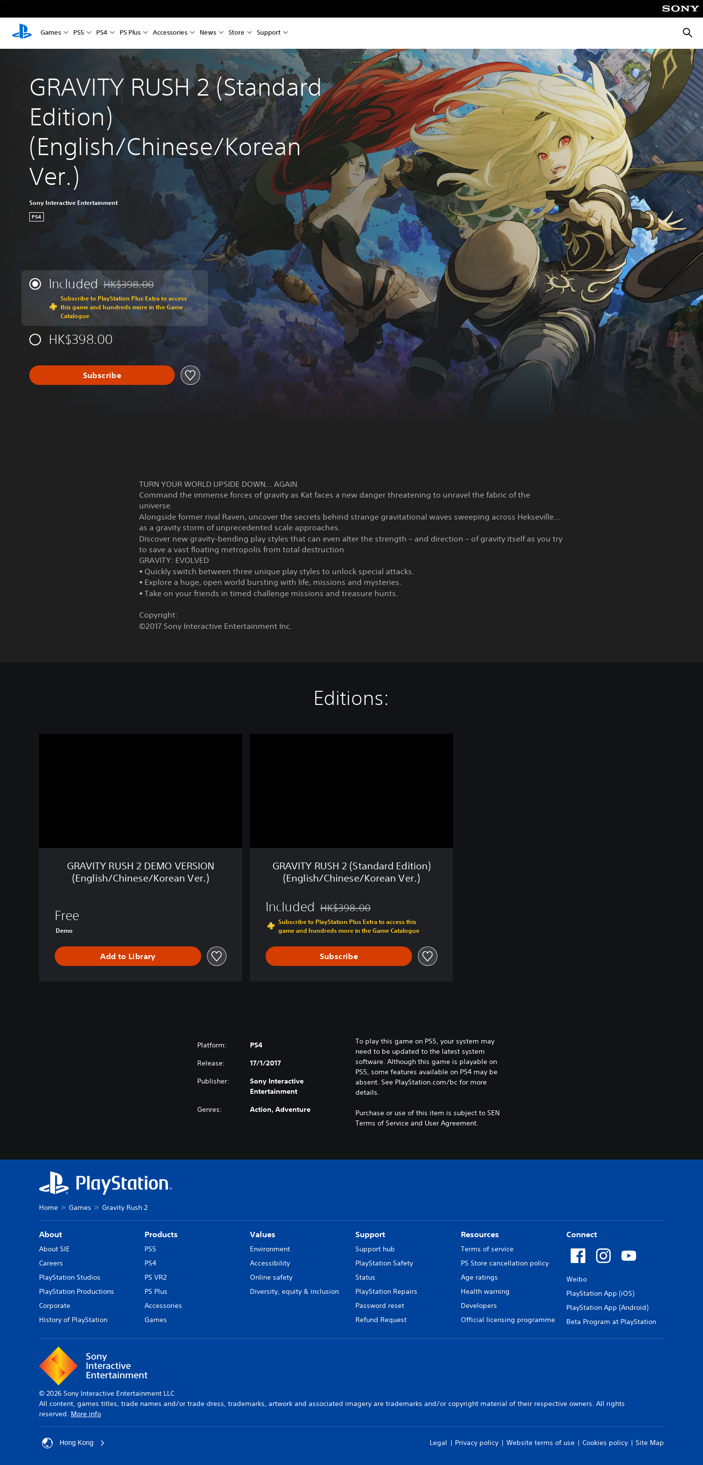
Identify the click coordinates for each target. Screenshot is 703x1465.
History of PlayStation (73, 1319)
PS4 (101, 33)
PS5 (78, 33)
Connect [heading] (581, 1234)
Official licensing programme (508, 1319)
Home (48, 1207)
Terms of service (487, 1248)
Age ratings (479, 1277)
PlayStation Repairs (386, 1291)
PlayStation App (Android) (607, 1307)
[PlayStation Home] (22, 33)
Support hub (375, 1248)
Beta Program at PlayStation (611, 1321)
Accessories (170, 33)
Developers (479, 1305)
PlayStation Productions (76, 1291)
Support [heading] (370, 1234)
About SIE (54, 1248)
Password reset (379, 1305)
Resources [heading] (480, 1234)
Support (269, 33)
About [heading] (50, 1234)
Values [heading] (262, 1234)
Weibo (576, 1279)
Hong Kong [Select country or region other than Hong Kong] (73, 1443)
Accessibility (270, 1263)
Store (236, 33)
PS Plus (130, 33)
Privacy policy (476, 1442)
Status (365, 1277)
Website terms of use (540, 1442)
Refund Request (381, 1319)
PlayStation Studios (70, 1277)
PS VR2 (155, 1277)
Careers (51, 1263)
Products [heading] (161, 1234)
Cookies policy (605, 1442)
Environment (270, 1248)
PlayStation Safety (384, 1263)
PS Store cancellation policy (505, 1263)
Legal (438, 1442)
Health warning (485, 1291)
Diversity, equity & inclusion (294, 1291)
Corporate (54, 1305)
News (208, 33)
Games (51, 33)
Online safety (271, 1277)
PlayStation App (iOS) (600, 1293)
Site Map (650, 1442)
